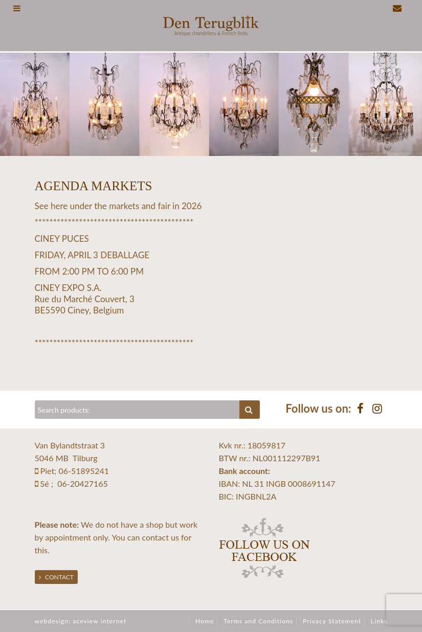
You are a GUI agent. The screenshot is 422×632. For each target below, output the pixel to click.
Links (379, 621)
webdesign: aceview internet (81, 621)
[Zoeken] (137, 409)
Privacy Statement (332, 621)
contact (155, 537)
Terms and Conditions (258, 621)
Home (204, 621)
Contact (56, 577)
